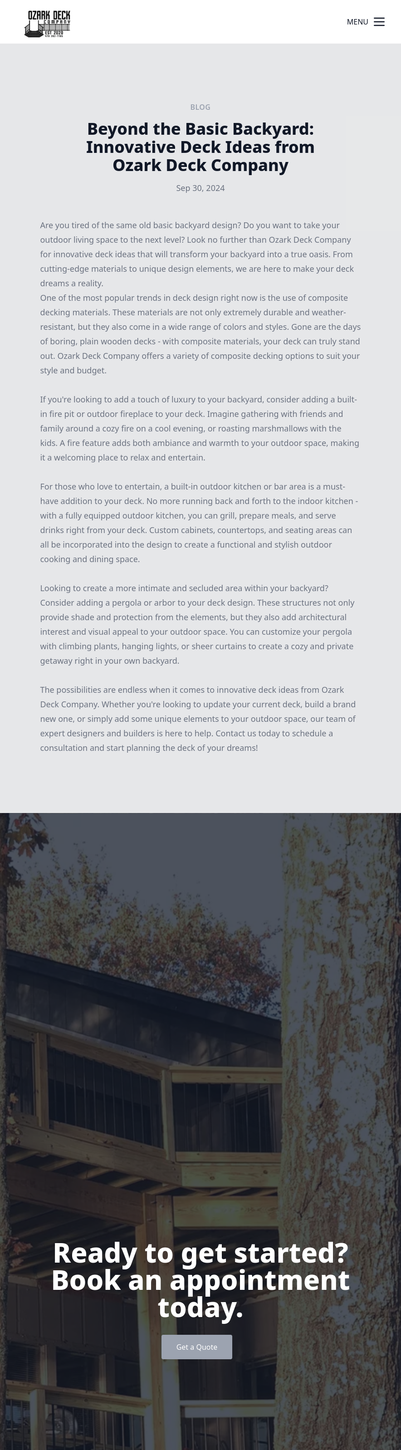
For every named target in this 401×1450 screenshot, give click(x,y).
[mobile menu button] (379, 22)
